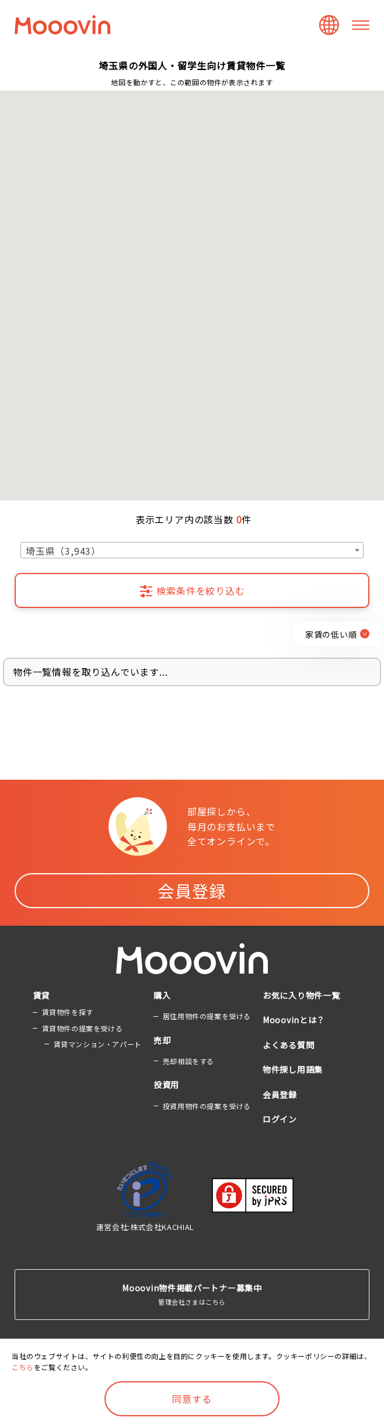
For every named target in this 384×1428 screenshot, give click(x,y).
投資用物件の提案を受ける (207, 1106)
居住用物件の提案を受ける (207, 1016)
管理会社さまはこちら (192, 1294)
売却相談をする (188, 1061)
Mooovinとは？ (294, 1020)
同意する (191, 1399)
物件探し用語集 (293, 1069)
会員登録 (192, 890)
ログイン (280, 1119)
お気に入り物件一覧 (301, 995)
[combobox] (192, 550)
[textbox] (192, 551)
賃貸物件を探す (67, 1012)
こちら (23, 1367)
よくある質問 (288, 1045)
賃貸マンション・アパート (98, 1044)
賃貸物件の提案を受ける (82, 1028)
